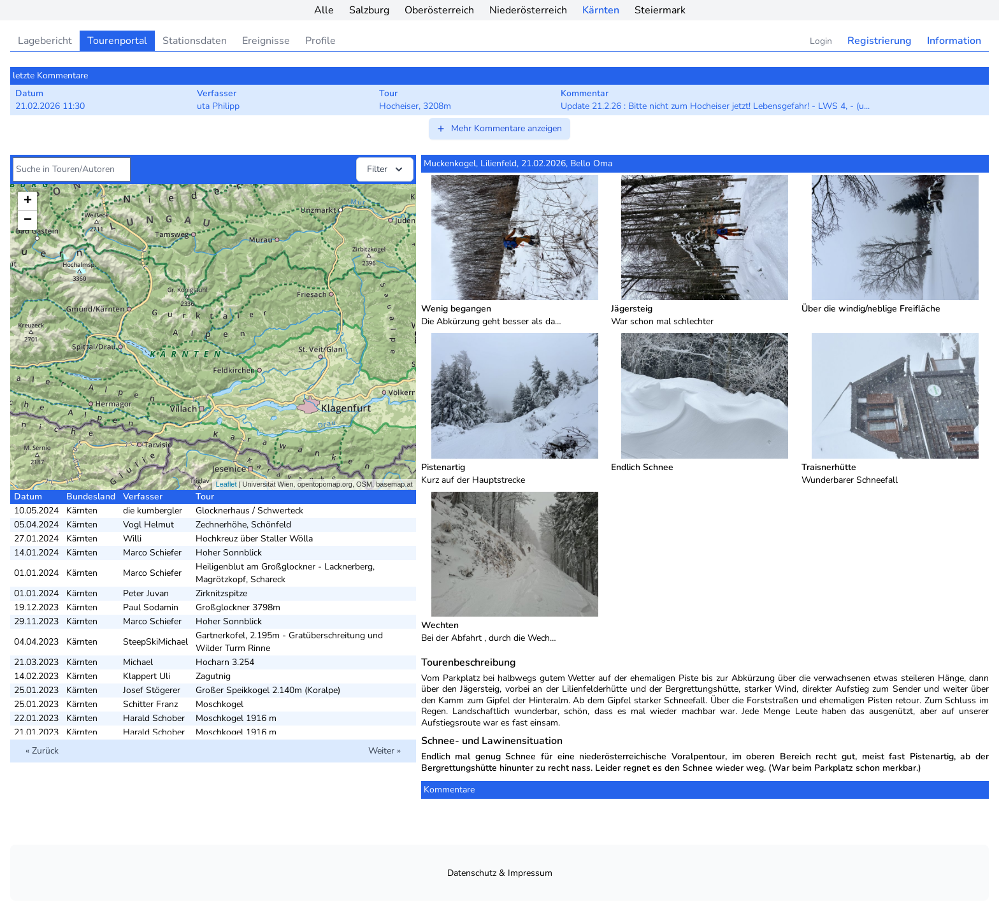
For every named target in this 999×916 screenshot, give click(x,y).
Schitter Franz (150, 704)
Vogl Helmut (148, 525)
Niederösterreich (528, 10)
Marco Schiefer (152, 553)
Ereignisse (266, 41)
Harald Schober (154, 718)
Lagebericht (45, 41)
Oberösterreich (439, 10)
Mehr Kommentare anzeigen (499, 128)
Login (821, 41)
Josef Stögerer (151, 690)
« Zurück (42, 751)
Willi (132, 539)
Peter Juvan (146, 593)
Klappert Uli (146, 676)
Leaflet (225, 484)
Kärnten (600, 10)
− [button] (28, 220)
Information (954, 41)
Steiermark (660, 10)
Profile (320, 41)
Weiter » (384, 751)
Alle (324, 10)
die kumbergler (152, 511)
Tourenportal (117, 41)
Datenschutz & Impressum (499, 873)
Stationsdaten (194, 41)
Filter (386, 169)
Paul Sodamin (150, 607)
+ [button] (28, 201)
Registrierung (879, 41)
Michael (138, 662)
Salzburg (369, 10)
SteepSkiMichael (155, 642)
